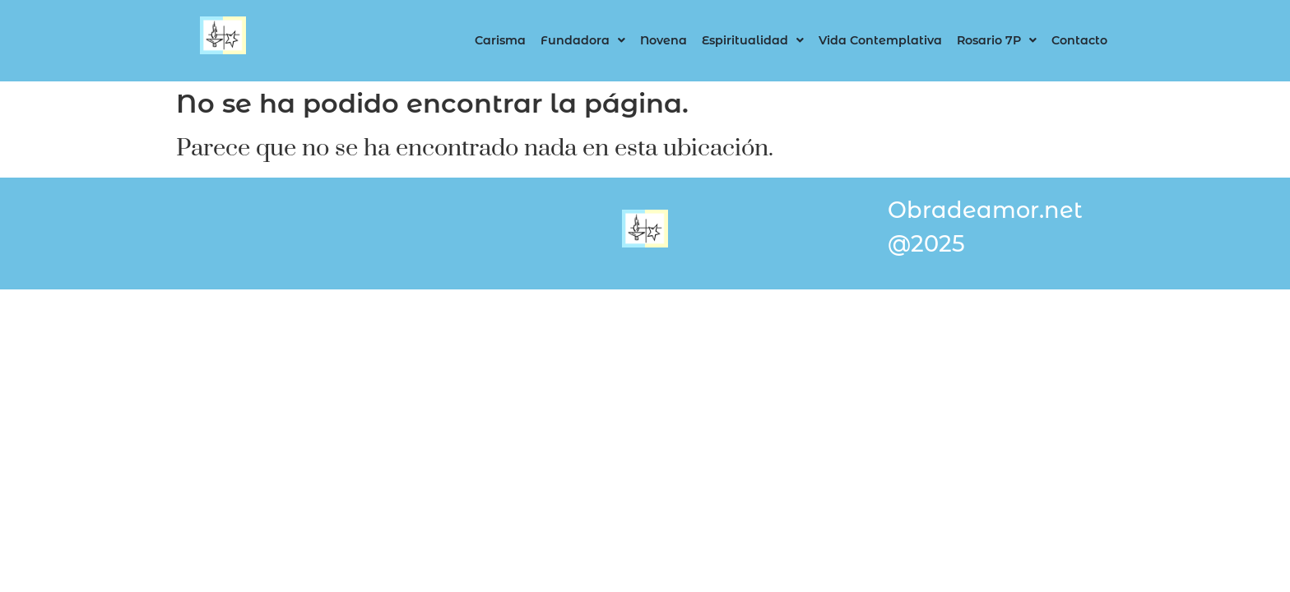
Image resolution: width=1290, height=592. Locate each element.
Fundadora (583, 40)
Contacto (1079, 40)
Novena (663, 40)
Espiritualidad (753, 40)
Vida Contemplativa (880, 40)
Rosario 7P (997, 40)
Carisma (500, 40)
